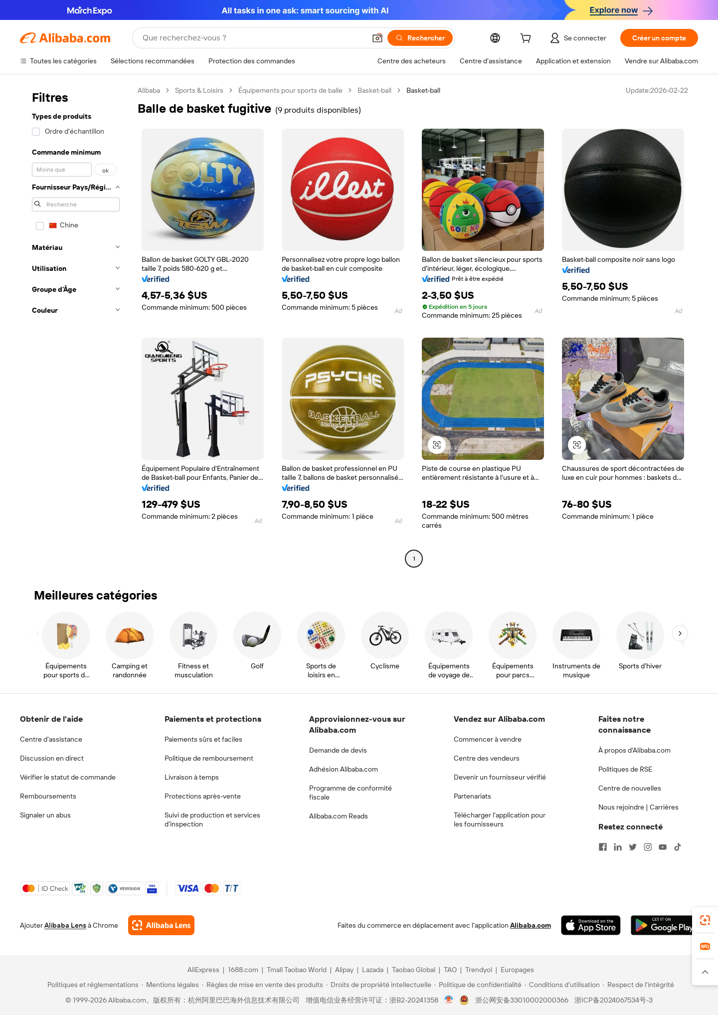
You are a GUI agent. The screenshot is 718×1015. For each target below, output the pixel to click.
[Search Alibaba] (253, 37)
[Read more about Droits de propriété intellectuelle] (378, 984)
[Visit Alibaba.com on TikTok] (677, 846)
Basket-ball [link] (423, 90)
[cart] (527, 39)
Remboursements (48, 796)
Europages (517, 970)
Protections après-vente (203, 796)
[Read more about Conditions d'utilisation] (562, 984)
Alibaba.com (530, 925)
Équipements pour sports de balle (290, 90)
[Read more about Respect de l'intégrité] (638, 984)
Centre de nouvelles (629, 788)
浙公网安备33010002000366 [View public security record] (521, 1000)
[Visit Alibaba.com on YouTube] (662, 846)
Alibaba (149, 90)
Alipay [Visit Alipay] (344, 970)
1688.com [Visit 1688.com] (243, 970)
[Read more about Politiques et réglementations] (91, 984)
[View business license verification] (449, 1000)
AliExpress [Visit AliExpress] (203, 970)
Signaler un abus (45, 815)
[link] (705, 920)
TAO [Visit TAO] (450, 970)
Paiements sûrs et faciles (203, 739)
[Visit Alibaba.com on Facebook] (602, 846)
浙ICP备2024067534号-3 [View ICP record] (613, 1000)
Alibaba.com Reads (338, 816)
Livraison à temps (192, 777)
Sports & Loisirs (199, 90)
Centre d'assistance (51, 739)
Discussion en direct (52, 758)
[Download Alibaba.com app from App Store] (591, 925)
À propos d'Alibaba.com (634, 750)
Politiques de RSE (625, 769)
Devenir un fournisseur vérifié (500, 777)
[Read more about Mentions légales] (170, 984)
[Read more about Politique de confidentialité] (478, 984)
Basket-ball (374, 90)
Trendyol (478, 970)
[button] (377, 38)
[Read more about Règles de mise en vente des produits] (262, 984)
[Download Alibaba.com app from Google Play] (664, 925)
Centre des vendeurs (487, 758)
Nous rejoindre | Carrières (638, 807)
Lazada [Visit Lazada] (372, 970)
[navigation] (76, 326)
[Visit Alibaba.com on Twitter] (632, 846)
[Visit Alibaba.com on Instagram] (647, 846)
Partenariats (472, 796)
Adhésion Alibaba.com (343, 769)
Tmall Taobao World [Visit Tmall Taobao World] (297, 970)
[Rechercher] (420, 38)
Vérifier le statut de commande (68, 777)
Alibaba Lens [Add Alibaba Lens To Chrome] (65, 925)
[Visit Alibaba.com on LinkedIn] (617, 846)
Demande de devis (338, 750)
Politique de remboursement (209, 758)
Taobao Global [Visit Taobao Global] (413, 970)
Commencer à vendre (488, 739)
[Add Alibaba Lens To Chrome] (161, 925)
